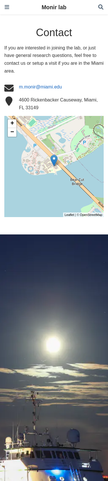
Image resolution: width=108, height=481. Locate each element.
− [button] (12, 132)
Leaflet (69, 215)
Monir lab (53, 7)
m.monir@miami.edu (40, 86)
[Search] (100, 7)
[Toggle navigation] (7, 7)
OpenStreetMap (91, 215)
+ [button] (12, 123)
